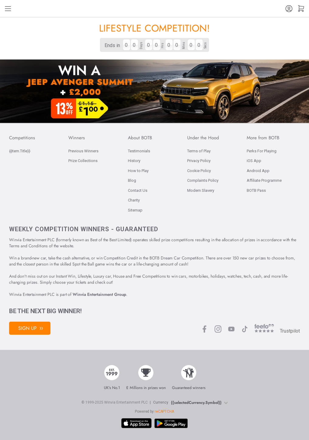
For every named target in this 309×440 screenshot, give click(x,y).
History (134, 160)
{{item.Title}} (19, 151)
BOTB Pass (256, 190)
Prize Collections (83, 160)
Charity (134, 200)
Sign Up (30, 328)
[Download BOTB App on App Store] (136, 423)
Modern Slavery (200, 190)
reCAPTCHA (164, 411)
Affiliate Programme (264, 180)
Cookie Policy (199, 170)
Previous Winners (83, 151)
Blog (132, 180)
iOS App (254, 160)
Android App (258, 170)
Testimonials (139, 151)
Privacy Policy (199, 160)
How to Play (138, 170)
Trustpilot (290, 331)
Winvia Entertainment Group (99, 294)
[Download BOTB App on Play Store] (171, 423)
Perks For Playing (261, 151)
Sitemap (135, 210)
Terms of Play (199, 151)
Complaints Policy (202, 180)
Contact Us (137, 190)
